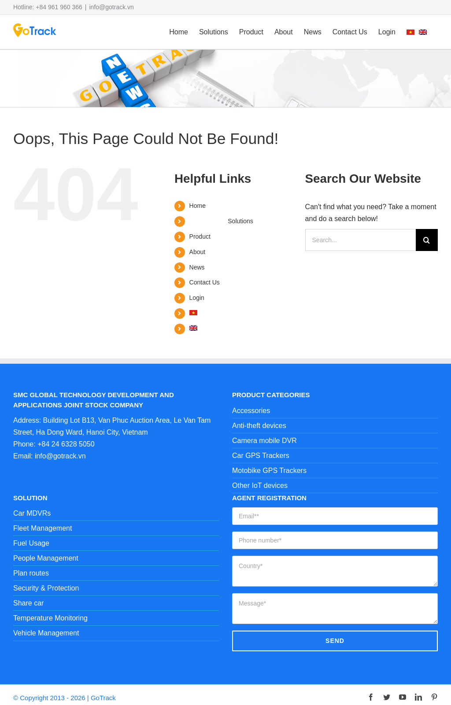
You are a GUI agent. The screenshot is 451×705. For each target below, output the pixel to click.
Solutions (240, 221)
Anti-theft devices (259, 425)
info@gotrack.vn (111, 7)
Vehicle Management (46, 633)
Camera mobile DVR (264, 440)
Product (200, 236)
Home (197, 205)
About (197, 251)
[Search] (427, 240)
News (197, 267)
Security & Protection (46, 588)
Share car (28, 603)
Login (196, 297)
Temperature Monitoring (50, 618)
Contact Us (204, 282)
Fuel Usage (31, 543)
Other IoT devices (260, 485)
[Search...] (360, 240)
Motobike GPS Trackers (269, 470)
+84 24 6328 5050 (65, 444)
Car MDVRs (32, 513)
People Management (45, 558)
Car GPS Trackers (260, 455)
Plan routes (31, 573)
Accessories (251, 410)
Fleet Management (42, 528)
